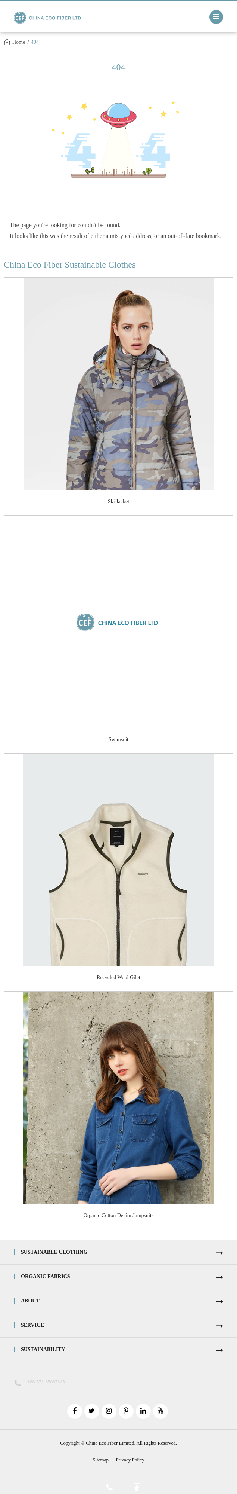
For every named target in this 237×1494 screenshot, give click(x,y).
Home (18, 42)
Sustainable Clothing (54, 1252)
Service (32, 1325)
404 (35, 42)
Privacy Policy (130, 1460)
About (30, 1301)
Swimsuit (118, 739)
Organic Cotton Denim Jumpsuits (119, 1215)
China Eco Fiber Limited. (110, 1443)
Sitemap (101, 1460)
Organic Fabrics (45, 1276)
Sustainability (43, 1349)
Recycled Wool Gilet (118, 977)
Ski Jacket (118, 501)
